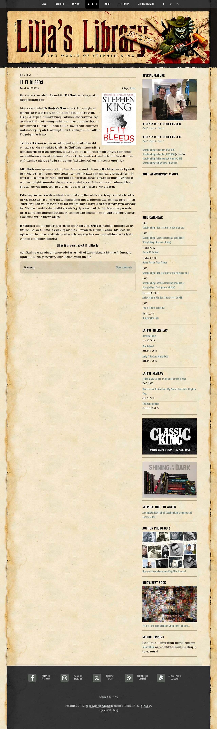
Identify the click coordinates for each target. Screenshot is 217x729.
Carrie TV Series (150, 252)
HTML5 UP (146, 705)
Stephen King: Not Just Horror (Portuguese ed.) (165, 272)
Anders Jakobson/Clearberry (99, 705)
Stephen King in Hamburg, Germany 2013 (162, 158)
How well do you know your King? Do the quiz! (164, 571)
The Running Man (150, 403)
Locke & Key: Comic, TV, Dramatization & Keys (164, 379)
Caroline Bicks (149, 336)
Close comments (124, 267)
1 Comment (29, 267)
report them (148, 647)
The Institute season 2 (153, 307)
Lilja (104, 697)
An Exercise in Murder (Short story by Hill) (162, 297)
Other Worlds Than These (154, 262)
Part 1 (145, 128)
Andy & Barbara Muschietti (155, 356)
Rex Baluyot (148, 346)
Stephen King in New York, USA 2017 (159, 163)
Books (133, 88)
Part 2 (153, 128)
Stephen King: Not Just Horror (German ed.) (163, 227)
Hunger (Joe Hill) (150, 318)
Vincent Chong (111, 710)
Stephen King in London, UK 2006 (158, 150)
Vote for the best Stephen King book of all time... (166, 625)
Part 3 (161, 128)
